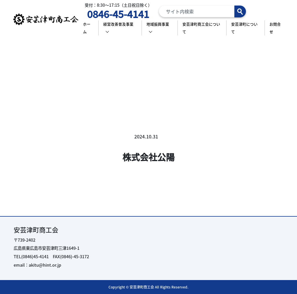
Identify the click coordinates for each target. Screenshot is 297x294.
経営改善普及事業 (118, 24)
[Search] (202, 11)
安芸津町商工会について (201, 27)
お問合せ (275, 27)
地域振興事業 (157, 24)
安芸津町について (244, 27)
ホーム (86, 27)
